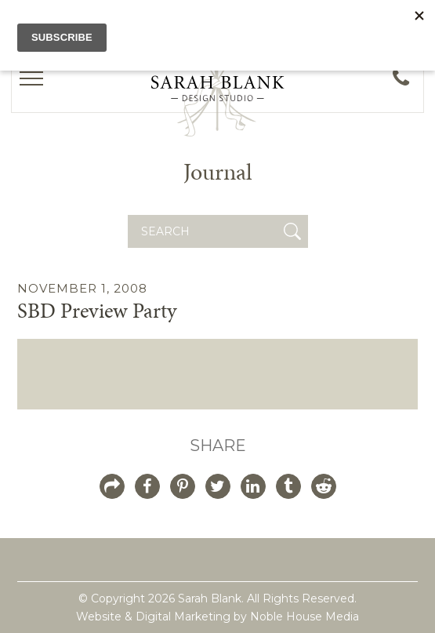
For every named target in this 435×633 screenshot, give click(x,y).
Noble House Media (304, 616)
